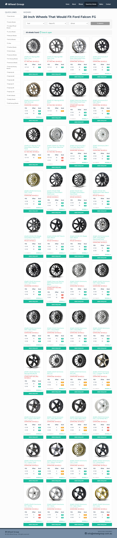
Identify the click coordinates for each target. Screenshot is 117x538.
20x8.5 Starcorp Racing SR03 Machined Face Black (55, 282)
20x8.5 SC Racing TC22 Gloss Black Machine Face (32, 147)
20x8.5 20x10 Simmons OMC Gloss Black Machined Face (101, 237)
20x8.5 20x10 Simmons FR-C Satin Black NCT (55, 418)
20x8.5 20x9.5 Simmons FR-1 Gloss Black (101, 461)
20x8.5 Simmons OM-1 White (101, 146)
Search (100, 23)
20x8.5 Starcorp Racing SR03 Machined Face (78, 101)
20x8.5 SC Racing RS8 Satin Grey (54, 57)
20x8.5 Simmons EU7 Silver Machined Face (77, 57)
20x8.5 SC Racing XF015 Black (55, 101)
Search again (46, 32)
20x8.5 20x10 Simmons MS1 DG (55, 372)
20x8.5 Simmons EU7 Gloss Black (100, 57)
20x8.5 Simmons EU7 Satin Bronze (31, 101)
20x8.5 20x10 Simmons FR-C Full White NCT (101, 418)
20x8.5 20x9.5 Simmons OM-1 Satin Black (101, 282)
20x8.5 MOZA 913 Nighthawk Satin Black (101, 191)
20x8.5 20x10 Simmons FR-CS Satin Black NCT (78, 418)
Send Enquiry (33, 74)
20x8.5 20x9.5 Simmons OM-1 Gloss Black (55, 329)
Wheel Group (14, 4)
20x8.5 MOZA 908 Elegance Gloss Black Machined (54, 192)
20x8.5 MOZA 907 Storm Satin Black (56, 237)
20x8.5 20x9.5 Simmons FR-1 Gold (101, 505)
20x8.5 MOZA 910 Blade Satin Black (78, 237)
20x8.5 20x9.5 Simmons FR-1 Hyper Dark (32, 461)
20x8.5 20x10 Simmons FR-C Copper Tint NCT (101, 372)
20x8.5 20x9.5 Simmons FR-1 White (32, 505)
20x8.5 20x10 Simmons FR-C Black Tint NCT (55, 461)
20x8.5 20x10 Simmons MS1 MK (78, 372)
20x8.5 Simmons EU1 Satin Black (100, 101)
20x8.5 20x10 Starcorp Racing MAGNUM (32, 372)
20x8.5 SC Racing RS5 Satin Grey (32, 57)
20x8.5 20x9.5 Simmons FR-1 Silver (55, 505)
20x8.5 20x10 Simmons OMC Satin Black (32, 282)
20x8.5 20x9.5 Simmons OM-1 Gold (32, 191)
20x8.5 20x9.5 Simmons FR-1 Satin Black (78, 505)
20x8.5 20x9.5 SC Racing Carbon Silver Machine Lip (55, 147)
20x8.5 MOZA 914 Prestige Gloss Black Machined (77, 192)
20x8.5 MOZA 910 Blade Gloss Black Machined (32, 237)
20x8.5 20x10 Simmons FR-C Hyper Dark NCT (32, 418)
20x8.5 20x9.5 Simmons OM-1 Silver (78, 282)
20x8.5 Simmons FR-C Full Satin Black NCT (78, 146)
